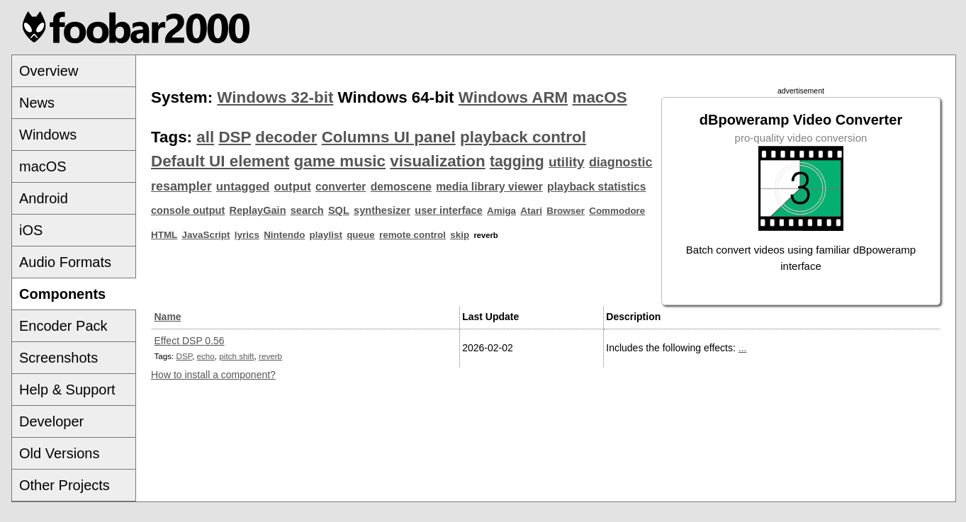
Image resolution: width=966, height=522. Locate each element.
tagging (517, 161)
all (205, 137)
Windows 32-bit (275, 97)
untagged (243, 186)
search (307, 210)
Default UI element (220, 161)
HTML (164, 234)
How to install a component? (213, 374)
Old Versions (59, 453)
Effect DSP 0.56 (190, 340)
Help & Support (67, 389)
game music (340, 161)
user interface (448, 210)
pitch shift (236, 356)
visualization (437, 161)
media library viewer (489, 187)
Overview (48, 71)
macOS (43, 166)
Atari (531, 210)
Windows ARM (513, 97)
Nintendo (284, 234)
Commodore (617, 210)
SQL (338, 210)
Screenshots (58, 357)
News (37, 102)
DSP (234, 137)
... (742, 347)
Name (168, 316)
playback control (523, 137)
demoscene (401, 187)
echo (206, 356)
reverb (270, 356)
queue (361, 234)
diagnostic (621, 162)
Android (43, 198)
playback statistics (596, 187)
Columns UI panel (389, 137)
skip (459, 234)
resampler (181, 186)
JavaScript (206, 234)
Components (62, 294)
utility (567, 161)
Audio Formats (65, 262)
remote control (412, 234)
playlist (326, 234)
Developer (51, 421)
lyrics (247, 234)
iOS (31, 230)
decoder (286, 137)
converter (340, 187)
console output (188, 210)
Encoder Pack (63, 326)
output (292, 186)
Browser (565, 210)
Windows (48, 134)
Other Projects (64, 485)
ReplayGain (257, 210)
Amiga (501, 210)
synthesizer (382, 210)
